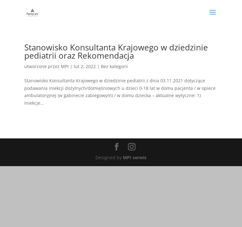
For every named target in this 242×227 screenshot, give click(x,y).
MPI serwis (135, 157)
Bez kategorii (114, 66)
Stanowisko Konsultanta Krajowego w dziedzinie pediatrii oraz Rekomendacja (116, 51)
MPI (65, 66)
